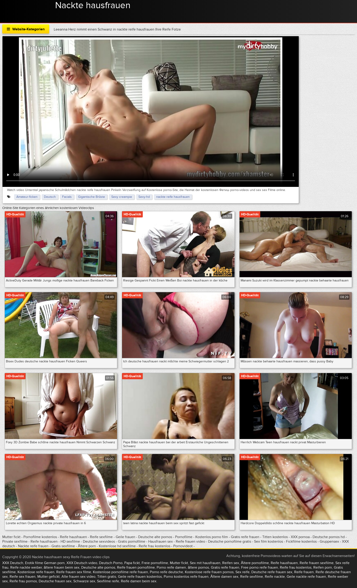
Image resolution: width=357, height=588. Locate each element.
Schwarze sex (84, 581)
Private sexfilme (15, 541)
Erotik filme (34, 563)
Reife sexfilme (101, 537)
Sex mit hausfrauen (205, 563)
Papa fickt (132, 563)
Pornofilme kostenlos (40, 537)
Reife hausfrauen (73, 537)
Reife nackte (275, 576)
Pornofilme (183, 537)
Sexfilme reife (108, 581)
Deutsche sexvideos (99, 541)
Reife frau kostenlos (154, 546)
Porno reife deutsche (166, 572)
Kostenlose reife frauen (36, 572)
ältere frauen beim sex (61, 567)
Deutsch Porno (110, 563)
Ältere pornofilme (255, 563)
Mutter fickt (11, 537)
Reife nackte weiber (26, 567)
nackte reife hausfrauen (173, 197)
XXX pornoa (300, 537)
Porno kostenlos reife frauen (186, 576)
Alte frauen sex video (78, 576)
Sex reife (242, 572)
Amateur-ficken (27, 197)
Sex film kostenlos (268, 541)
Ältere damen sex (224, 576)
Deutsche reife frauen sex (271, 572)
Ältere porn (87, 546)
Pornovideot (183, 546)
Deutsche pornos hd (329, 537)
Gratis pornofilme (131, 541)
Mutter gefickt (48, 576)
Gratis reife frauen (245, 537)
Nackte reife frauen (33, 546)
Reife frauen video (190, 541)
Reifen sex (230, 563)
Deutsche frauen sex (55, 581)
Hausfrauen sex (161, 541)
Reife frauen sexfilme (317, 563)
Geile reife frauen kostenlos (140, 576)
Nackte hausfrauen (92, 5)
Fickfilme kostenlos (301, 541)
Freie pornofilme (155, 563)
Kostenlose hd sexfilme (118, 546)
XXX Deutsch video (81, 563)
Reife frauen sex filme (73, 572)
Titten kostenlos (275, 537)
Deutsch (50, 197)
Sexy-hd (144, 197)
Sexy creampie (121, 197)
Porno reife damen (171, 567)
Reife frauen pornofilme (136, 567)
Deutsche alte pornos (155, 537)
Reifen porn (322, 567)
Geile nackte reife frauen (306, 576)
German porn (54, 563)
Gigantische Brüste (91, 197)
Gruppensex (329, 541)
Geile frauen (125, 537)
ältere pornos (198, 567)
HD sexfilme (70, 541)
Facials (67, 197)
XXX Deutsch (12, 563)
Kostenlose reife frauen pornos (209, 572)
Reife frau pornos (23, 581)
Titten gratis (106, 576)
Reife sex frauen (23, 576)
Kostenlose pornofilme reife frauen (120, 572)
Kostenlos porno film (211, 537)
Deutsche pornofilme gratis (230, 541)
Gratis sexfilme (63, 546)
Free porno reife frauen (259, 567)
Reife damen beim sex (138, 581)
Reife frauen (304, 572)
